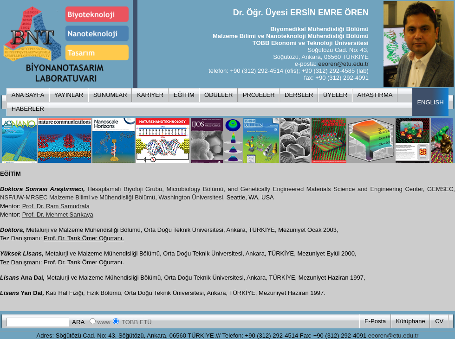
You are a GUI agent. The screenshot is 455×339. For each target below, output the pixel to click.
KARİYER (150, 94)
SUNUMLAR (110, 94)
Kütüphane (410, 321)
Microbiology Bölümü (195, 188)
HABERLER (28, 108)
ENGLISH (430, 102)
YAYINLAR (68, 94)
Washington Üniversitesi (190, 197)
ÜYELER (335, 94)
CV (439, 321)
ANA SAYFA (28, 94)
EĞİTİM (184, 94)
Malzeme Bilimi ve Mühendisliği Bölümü (102, 197)
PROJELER (259, 94)
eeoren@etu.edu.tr (343, 63)
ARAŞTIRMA (375, 94)
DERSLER (299, 94)
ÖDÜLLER (218, 94)
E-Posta (375, 321)
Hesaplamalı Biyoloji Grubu (124, 188)
